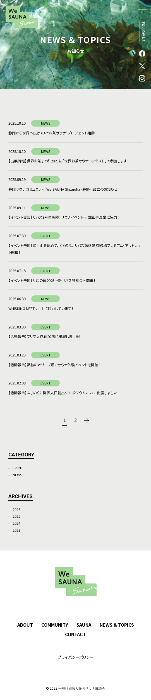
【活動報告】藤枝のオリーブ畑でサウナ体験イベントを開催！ (54, 364)
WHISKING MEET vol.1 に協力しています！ (40, 308)
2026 (16, 509)
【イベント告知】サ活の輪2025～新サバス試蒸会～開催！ (51, 280)
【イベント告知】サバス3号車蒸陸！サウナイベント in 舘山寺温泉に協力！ (63, 217)
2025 (16, 516)
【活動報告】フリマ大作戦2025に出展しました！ (44, 336)
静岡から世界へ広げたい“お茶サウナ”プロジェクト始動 (51, 133)
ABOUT (25, 624)
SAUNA (83, 624)
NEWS (17, 474)
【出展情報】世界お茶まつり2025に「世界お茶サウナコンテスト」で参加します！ (68, 161)
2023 (16, 530)
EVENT (18, 467)
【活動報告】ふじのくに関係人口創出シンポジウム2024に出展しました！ (63, 392)
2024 (16, 523)
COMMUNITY (54, 624)
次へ (86, 420)
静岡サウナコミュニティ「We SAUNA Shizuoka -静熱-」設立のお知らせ (63, 189)
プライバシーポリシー (76, 657)
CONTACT (75, 634)
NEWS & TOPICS (117, 624)
